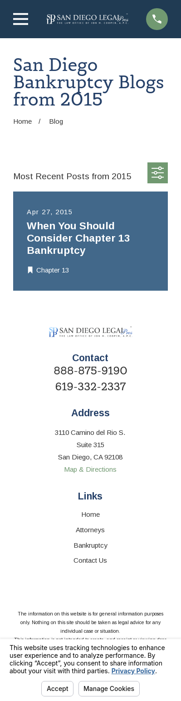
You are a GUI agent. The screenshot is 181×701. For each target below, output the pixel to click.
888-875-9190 (90, 371)
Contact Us (90, 560)
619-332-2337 (90, 387)
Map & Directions (90, 469)
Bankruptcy (90, 545)
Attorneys (90, 530)
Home (90, 514)
